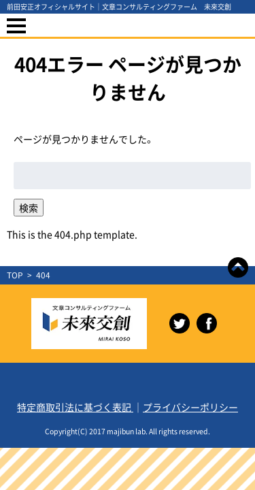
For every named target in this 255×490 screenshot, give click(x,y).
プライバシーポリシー (190, 407)
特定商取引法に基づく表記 (75, 407)
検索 (28, 207)
